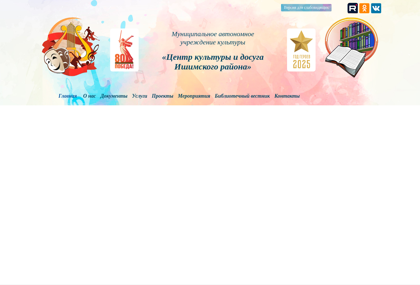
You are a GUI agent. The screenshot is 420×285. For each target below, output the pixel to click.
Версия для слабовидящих (306, 7)
